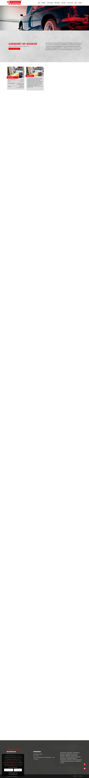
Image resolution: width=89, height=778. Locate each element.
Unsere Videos (63, 758)
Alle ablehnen (17, 769)
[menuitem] (39, 3)
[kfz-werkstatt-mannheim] (14, 3)
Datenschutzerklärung (13, 767)
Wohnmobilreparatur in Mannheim (73, 756)
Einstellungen (13, 773)
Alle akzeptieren (9, 769)
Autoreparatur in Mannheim (66, 752)
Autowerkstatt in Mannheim (71, 754)
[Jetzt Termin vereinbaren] (14, 49)
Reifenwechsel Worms (71, 758)
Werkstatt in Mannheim (65, 755)
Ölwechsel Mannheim (77, 759)
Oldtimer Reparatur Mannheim (67, 761)
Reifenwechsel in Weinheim (66, 759)
